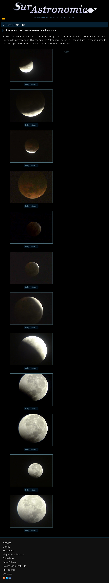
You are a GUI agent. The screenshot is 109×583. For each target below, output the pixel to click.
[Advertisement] (54, 555)
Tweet (66, 51)
